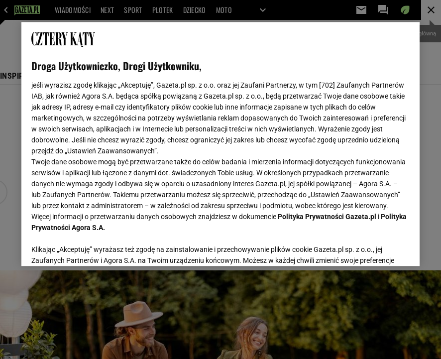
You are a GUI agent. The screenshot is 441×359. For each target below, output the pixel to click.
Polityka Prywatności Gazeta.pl (327, 217)
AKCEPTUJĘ (376, 246)
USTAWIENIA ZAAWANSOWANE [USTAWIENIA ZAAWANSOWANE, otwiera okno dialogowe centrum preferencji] (96, 246)
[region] (220, 144)
